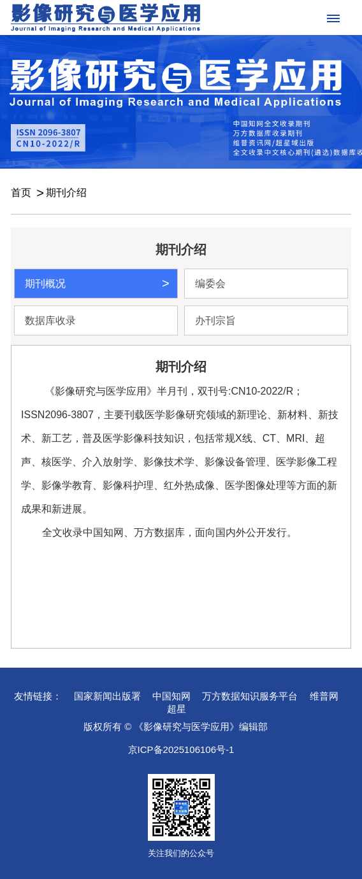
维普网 (324, 696)
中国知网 (171, 696)
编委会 (210, 283)
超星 (176, 708)
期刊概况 (45, 283)
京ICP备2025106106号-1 (181, 749)
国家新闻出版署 (107, 696)
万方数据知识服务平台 (250, 696)
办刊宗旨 (215, 320)
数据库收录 (50, 320)
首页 (21, 192)
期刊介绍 (66, 192)
